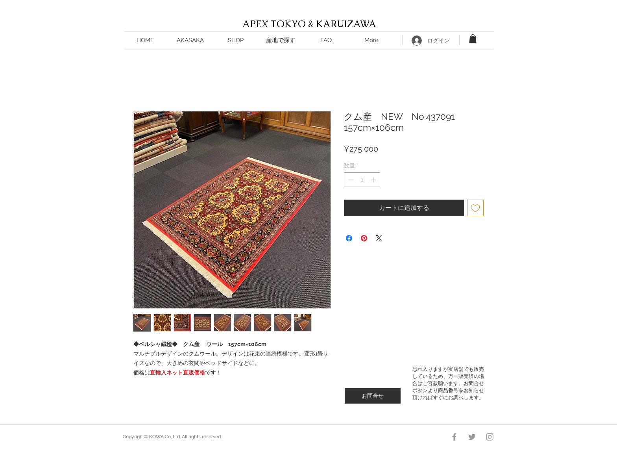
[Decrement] (350, 180)
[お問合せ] (373, 396)
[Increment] (374, 180)
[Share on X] (379, 238)
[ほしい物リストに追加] (475, 208)
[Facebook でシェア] (349, 238)
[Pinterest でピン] (364, 238)
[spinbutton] (362, 180)
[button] (280, 40)
